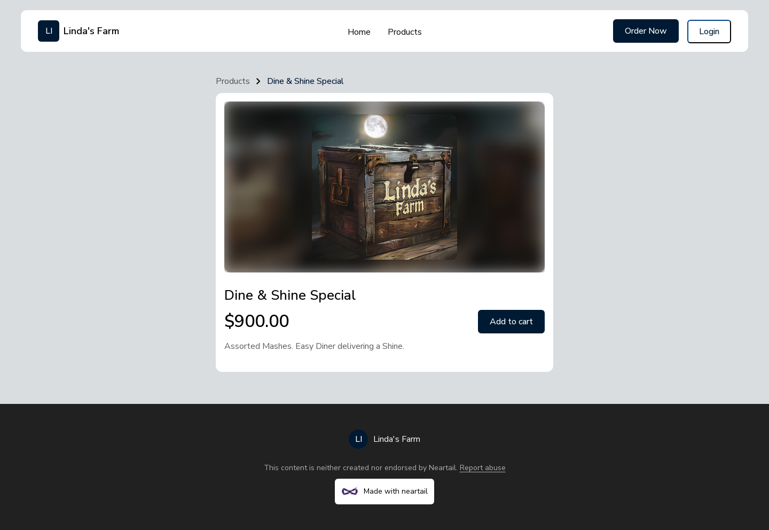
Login (709, 31)
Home (359, 32)
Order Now (646, 31)
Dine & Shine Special (305, 81)
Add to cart (511, 322)
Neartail (442, 468)
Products (405, 32)
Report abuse (483, 468)
